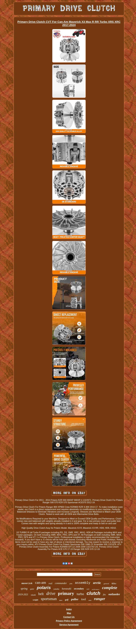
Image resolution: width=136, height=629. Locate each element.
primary (66, 593)
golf (66, 600)
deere (60, 600)
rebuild (33, 595)
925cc (114, 583)
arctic (97, 583)
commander (61, 583)
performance (95, 589)
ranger (99, 598)
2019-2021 (23, 594)
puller (74, 599)
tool (83, 599)
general (106, 584)
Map (69, 613)
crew (90, 600)
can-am (40, 582)
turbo (80, 594)
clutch (93, 593)
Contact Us (69, 617)
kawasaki (66, 588)
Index (69, 609)
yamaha (56, 589)
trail (50, 583)
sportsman (49, 599)
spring (24, 588)
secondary (79, 588)
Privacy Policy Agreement (69, 621)
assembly (82, 583)
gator (32, 589)
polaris (44, 587)
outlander (114, 594)
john (70, 584)
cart (87, 589)
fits (104, 594)
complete (109, 587)
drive (50, 593)
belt (41, 594)
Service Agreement (68, 625)
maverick (27, 583)
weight (35, 600)
